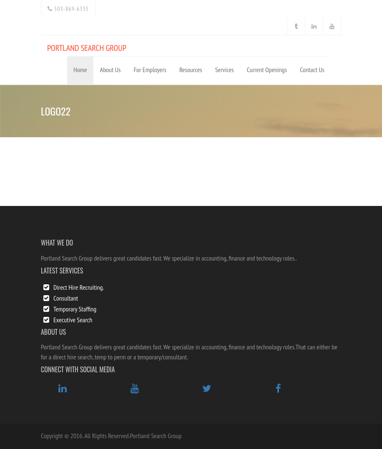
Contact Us (312, 69)
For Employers (150, 69)
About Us (110, 69)
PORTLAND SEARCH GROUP (86, 48)
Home (80, 69)
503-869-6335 (68, 9)
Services (224, 69)
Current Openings (267, 69)
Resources (190, 69)
